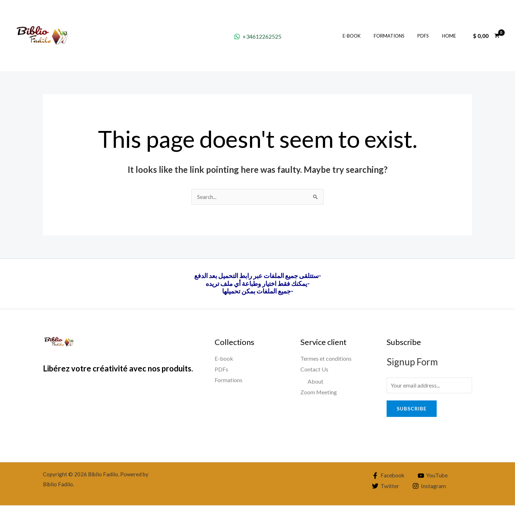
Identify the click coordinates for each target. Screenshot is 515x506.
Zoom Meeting (318, 392)
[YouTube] (434, 476)
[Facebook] (388, 476)
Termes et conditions (326, 358)
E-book (365, 36)
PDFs (429, 36)
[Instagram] (429, 487)
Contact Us (314, 369)
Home (451, 36)
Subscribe (412, 409)
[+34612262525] (257, 36)
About (315, 381)
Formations (398, 36)
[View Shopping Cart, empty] (486, 36)
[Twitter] (385, 487)
